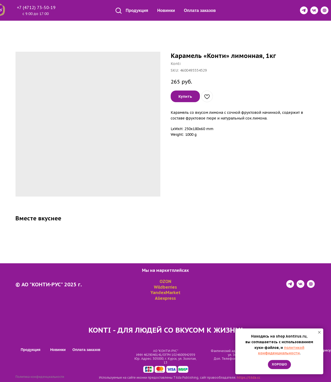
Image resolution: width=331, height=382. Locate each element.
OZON (165, 281)
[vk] (300, 286)
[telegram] (290, 286)
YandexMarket (165, 292)
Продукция (137, 10)
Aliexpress (165, 298)
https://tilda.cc (248, 377)
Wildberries (165, 287)
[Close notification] (319, 332)
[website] (311, 286)
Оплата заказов (200, 10)
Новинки (166, 10)
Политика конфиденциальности (40, 377)
